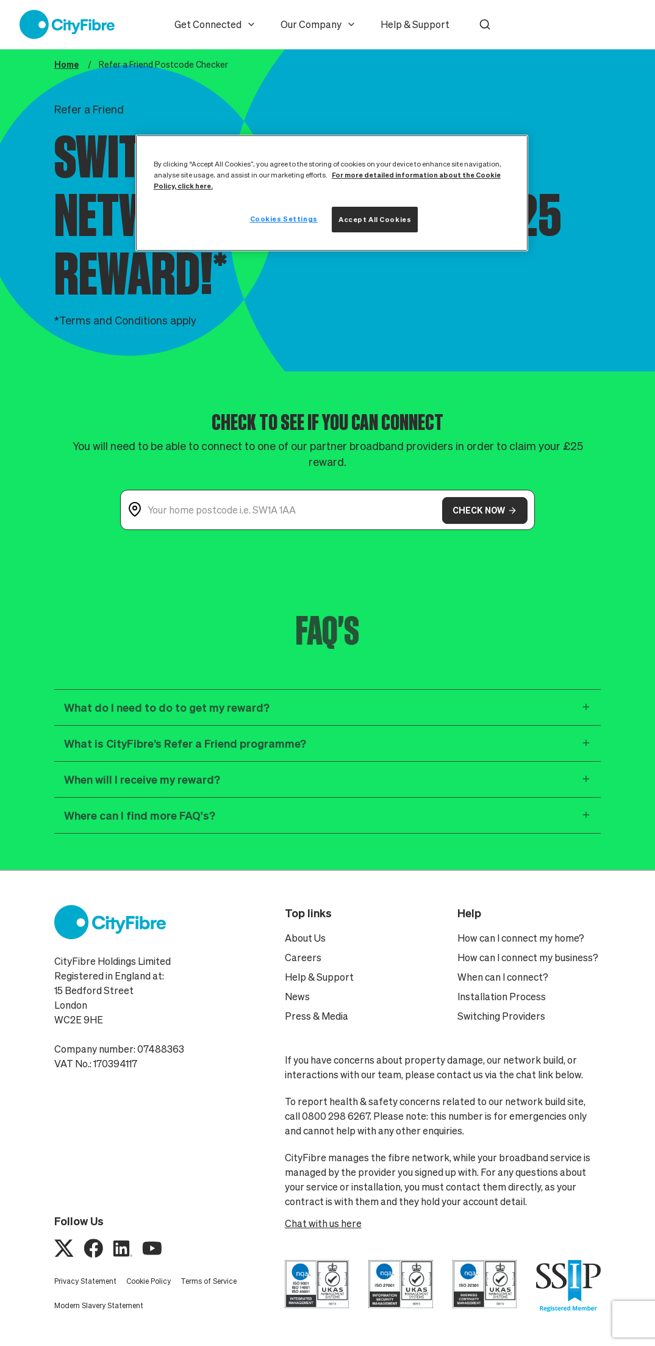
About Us (305, 938)
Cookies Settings (284, 219)
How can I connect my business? (527, 957)
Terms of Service (209, 1281)
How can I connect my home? (520, 938)
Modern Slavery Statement (98, 1305)
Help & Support (415, 24)
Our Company (318, 24)
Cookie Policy (148, 1281)
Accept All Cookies (374, 219)
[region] (331, 193)
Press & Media (316, 1016)
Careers (303, 957)
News (297, 996)
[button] (485, 24)
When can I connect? (502, 977)
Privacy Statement (85, 1281)
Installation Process (501, 996)
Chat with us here (323, 1223)
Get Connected (215, 24)
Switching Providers (501, 1016)
